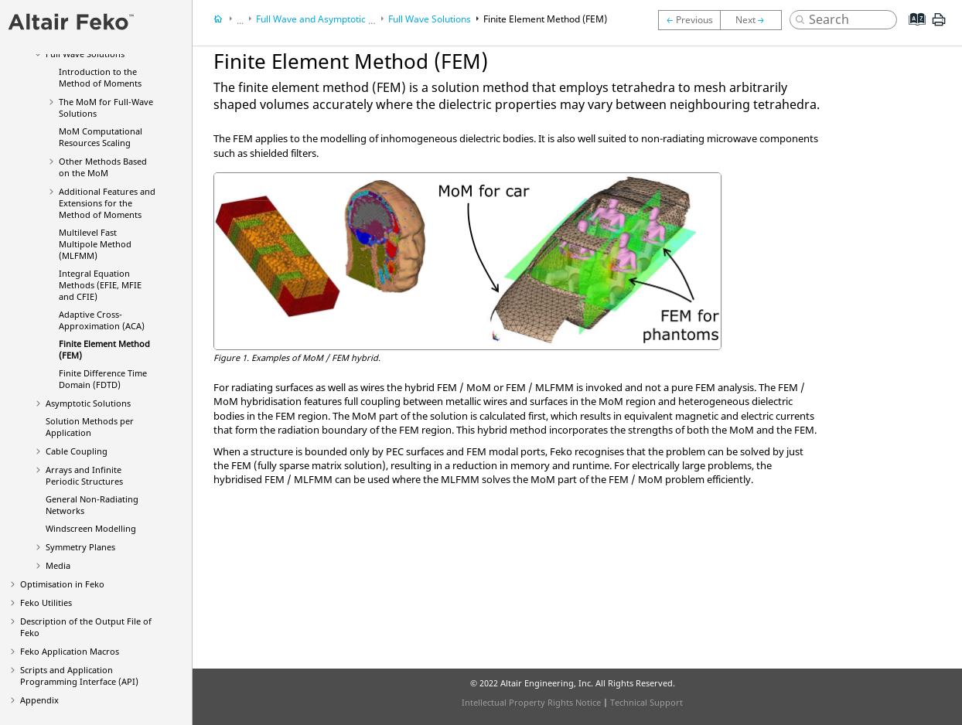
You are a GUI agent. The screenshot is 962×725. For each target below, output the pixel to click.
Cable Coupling (76, 451)
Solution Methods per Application (90, 426)
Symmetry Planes (80, 547)
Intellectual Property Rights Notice (531, 702)
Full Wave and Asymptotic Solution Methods (349, 19)
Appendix (39, 700)
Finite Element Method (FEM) (545, 19)
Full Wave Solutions (429, 19)
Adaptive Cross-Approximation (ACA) (102, 320)
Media (58, 565)
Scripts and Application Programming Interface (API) (79, 675)
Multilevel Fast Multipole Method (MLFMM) (95, 243)
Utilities (46, 602)
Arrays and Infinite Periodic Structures (84, 475)
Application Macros (69, 651)
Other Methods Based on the (103, 167)
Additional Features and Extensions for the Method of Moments (107, 203)
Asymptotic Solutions (88, 403)
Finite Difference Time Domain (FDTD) (103, 378)
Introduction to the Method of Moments (100, 77)
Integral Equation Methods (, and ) (100, 284)
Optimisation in (62, 584)
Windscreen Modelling (91, 528)
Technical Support (646, 702)
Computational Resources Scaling (100, 136)
